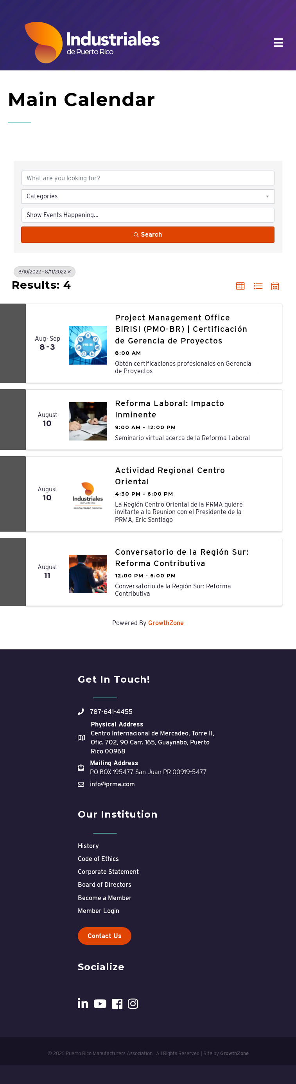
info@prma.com (112, 784)
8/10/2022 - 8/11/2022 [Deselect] (44, 272)
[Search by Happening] (148, 215)
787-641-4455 (111, 711)
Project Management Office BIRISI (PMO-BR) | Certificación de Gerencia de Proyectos (181, 329)
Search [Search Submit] (148, 234)
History (88, 846)
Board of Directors (104, 884)
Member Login (98, 911)
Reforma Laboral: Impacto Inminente (169, 408)
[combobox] (148, 196)
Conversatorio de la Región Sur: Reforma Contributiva (182, 557)
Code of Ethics (98, 859)
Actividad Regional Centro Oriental (170, 475)
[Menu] (278, 42)
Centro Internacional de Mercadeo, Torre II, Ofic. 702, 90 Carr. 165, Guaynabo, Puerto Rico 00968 (152, 742)
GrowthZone (166, 623)
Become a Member (105, 898)
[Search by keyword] (148, 178)
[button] (240, 286)
